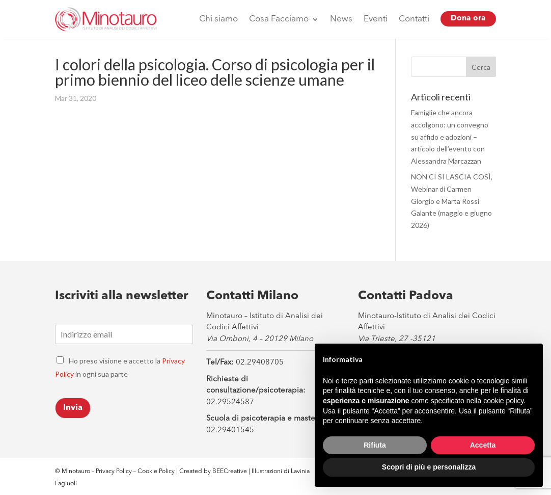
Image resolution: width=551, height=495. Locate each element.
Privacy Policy (114, 471)
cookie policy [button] (503, 401)
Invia (72, 408)
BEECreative (229, 471)
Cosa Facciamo (279, 19)
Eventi (376, 19)
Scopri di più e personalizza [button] (429, 467)
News (341, 19)
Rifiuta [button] (375, 445)
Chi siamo (218, 19)
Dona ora (468, 18)
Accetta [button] (483, 445)
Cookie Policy (156, 471)
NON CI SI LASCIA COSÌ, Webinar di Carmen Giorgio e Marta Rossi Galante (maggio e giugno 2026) (451, 200)
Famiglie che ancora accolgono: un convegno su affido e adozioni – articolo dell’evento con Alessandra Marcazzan (449, 136)
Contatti (414, 19)
